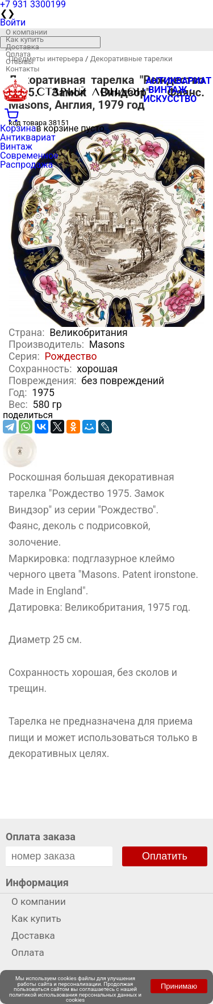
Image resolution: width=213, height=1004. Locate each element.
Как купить (25, 39)
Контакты (23, 69)
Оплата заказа (41, 837)
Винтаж (16, 146)
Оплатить (164, 856)
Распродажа (26, 164)
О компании (26, 32)
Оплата (18, 54)
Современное (29, 155)
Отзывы (20, 61)
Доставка (22, 46)
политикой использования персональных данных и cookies (75, 997)
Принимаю (179, 986)
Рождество (71, 356)
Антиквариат (28, 137)
